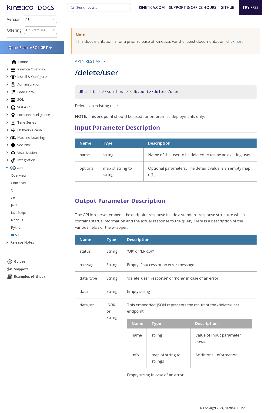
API (78, 61)
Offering (14, 30)
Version (13, 19)
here (239, 41)
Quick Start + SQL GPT (30, 47)
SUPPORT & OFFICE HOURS (192, 7)
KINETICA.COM (152, 7)
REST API (94, 61)
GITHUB (227, 7)
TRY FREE (250, 7)
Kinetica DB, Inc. (235, 408)
